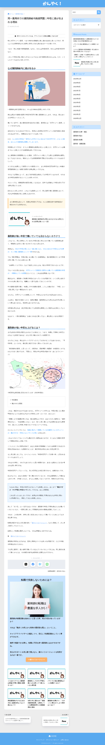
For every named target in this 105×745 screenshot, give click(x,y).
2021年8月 (77, 87)
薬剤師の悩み (61, 571)
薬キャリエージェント (39, 523)
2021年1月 (77, 114)
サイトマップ (40, 740)
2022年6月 (77, 83)
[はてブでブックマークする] (40, 564)
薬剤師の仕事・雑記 (80, 132)
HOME (52, 736)
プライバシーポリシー (52, 740)
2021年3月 (77, 106)
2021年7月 (77, 91)
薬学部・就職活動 (79, 144)
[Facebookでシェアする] (33, 564)
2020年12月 (77, 118)
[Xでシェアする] (25, 564)
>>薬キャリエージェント (37, 659)
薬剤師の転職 (77, 140)
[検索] (99, 12)
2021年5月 (77, 99)
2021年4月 (77, 102)
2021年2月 (77, 110)
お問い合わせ (65, 740)
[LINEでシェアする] (47, 564)
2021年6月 (77, 95)
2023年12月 (77, 79)
